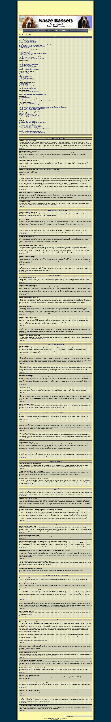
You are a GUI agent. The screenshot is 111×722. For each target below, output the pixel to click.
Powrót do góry (22, 148)
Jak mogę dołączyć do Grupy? (26, 87)
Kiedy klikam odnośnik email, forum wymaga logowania (31, 58)
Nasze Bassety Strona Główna (26, 34)
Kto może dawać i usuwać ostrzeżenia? (28, 114)
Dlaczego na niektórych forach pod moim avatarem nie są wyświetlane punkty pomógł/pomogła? (41, 106)
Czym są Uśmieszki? (24, 75)
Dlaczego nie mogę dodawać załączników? (29, 127)
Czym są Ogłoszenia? (24, 77)
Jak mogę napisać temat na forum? (27, 61)
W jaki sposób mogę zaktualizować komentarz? (30, 125)
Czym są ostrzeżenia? (24, 113)
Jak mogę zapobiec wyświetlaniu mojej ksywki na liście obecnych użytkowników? (37, 44)
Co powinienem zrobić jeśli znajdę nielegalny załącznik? (32, 132)
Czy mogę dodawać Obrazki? (26, 76)
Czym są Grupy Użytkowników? (26, 85)
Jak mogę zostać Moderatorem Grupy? (28, 88)
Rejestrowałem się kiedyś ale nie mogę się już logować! (32, 46)
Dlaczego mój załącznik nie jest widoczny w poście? (31, 126)
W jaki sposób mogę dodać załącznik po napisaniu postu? (32, 122)
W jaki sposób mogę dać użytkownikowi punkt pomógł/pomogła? (34, 108)
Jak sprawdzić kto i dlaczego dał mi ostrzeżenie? (30, 116)
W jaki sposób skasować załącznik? (27, 124)
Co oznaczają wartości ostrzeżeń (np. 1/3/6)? (29, 115)
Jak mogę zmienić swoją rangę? (26, 57)
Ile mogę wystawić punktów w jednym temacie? (30, 109)
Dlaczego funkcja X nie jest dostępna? (28, 99)
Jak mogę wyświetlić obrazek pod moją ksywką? (30, 56)
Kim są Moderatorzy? (24, 84)
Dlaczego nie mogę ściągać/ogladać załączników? (30, 131)
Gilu (60, 719)
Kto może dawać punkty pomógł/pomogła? (29, 104)
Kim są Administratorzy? (24, 83)
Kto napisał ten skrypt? (24, 97)
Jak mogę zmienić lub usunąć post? (27, 63)
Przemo (87, 492)
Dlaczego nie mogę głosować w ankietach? (29, 69)
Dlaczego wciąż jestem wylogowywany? (28, 42)
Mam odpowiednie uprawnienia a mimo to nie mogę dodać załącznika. (35, 128)
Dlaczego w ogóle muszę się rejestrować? (28, 41)
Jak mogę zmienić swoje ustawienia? (27, 51)
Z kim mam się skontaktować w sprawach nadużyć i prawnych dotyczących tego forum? (39, 100)
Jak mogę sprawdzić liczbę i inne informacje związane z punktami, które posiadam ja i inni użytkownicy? (43, 107)
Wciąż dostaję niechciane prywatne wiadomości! (30, 93)
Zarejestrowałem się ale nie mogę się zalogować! (30, 45)
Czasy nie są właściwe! (24, 52)
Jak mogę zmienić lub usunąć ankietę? (28, 66)
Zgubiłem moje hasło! (24, 47)
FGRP (51, 719)
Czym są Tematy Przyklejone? (26, 78)
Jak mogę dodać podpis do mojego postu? (29, 64)
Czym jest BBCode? (23, 72)
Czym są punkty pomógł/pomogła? (27, 103)
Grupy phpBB (62, 492)
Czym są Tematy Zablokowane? (26, 80)
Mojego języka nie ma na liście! (26, 54)
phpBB (49, 718)
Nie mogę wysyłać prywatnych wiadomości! (29, 91)
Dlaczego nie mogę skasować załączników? (29, 130)
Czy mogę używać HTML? (25, 73)
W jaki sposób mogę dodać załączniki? (28, 121)
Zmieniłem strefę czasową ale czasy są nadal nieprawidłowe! (33, 53)
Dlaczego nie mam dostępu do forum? (28, 68)
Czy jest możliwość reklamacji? (26, 118)
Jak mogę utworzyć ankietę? (25, 65)
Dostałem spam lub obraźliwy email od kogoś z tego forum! (32, 94)
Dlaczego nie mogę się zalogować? (27, 40)
